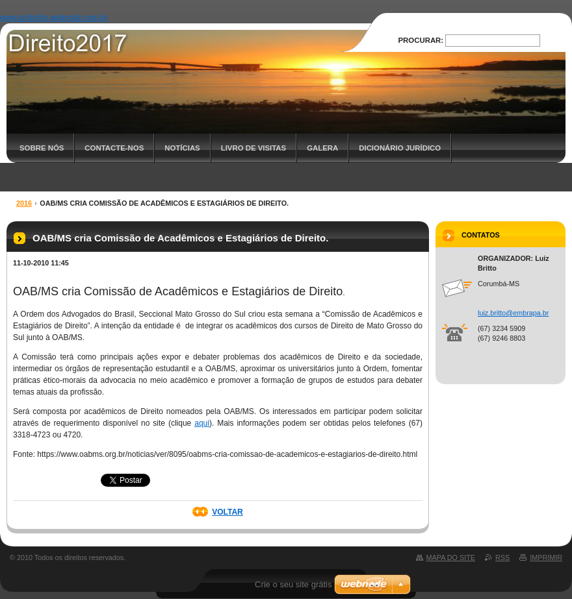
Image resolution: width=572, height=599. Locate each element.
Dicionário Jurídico (400, 148)
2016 (24, 203)
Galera (322, 148)
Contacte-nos (114, 148)
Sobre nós (42, 148)
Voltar (227, 512)
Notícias (182, 148)
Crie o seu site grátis (293, 584)
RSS (502, 557)
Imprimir (546, 557)
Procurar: (421, 40)
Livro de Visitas (253, 148)
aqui (201, 423)
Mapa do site (450, 557)
